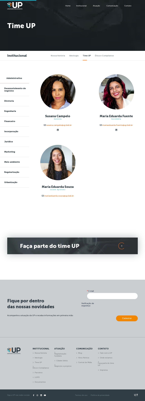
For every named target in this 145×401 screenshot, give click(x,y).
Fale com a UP (106, 353)
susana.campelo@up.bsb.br (58, 125)
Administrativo (14, 78)
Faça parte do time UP (106, 364)
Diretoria (9, 101)
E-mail (90, 291)
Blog (80, 353)
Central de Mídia (85, 362)
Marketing (9, 152)
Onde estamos (106, 358)
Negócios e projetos (62, 366)
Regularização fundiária (60, 355)
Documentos (40, 382)
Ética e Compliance (104, 55)
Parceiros (39, 373)
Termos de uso (81, 395)
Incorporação (11, 131)
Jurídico (8, 141)
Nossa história (58, 55)
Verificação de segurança (87, 304)
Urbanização (10, 182)
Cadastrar (127, 318)
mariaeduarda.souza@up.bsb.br (58, 196)
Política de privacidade (100, 395)
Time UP (87, 55)
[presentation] (118, 307)
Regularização (11, 172)
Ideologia (73, 55)
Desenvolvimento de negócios (15, 89)
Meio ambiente (12, 162)
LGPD (37, 377)
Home (67, 6)
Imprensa (104, 370)
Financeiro (9, 121)
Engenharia (10, 111)
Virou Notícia (83, 358)
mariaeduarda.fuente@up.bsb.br (116, 125)
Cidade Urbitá (62, 361)
